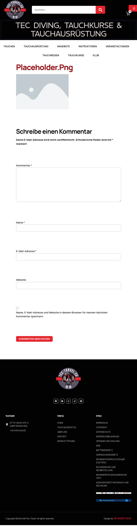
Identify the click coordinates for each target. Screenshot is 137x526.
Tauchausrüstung (36, 46)
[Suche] (100, 10)
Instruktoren (88, 46)
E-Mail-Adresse (26, 252)
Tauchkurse (76, 55)
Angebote (63, 46)
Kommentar (24, 165)
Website (21, 280)
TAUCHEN (9, 46)
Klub (96, 55)
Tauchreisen (51, 55)
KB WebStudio (122, 519)
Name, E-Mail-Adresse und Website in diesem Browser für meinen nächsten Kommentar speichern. (62, 315)
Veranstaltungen (117, 46)
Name (20, 223)
